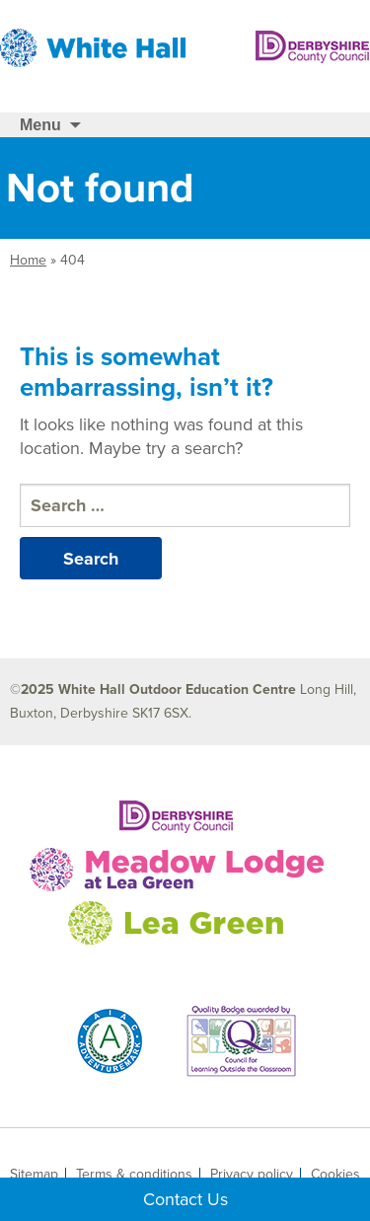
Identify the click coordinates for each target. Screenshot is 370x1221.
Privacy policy (251, 1175)
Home (28, 260)
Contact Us (185, 1199)
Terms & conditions (134, 1175)
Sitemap (34, 1175)
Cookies (335, 1175)
